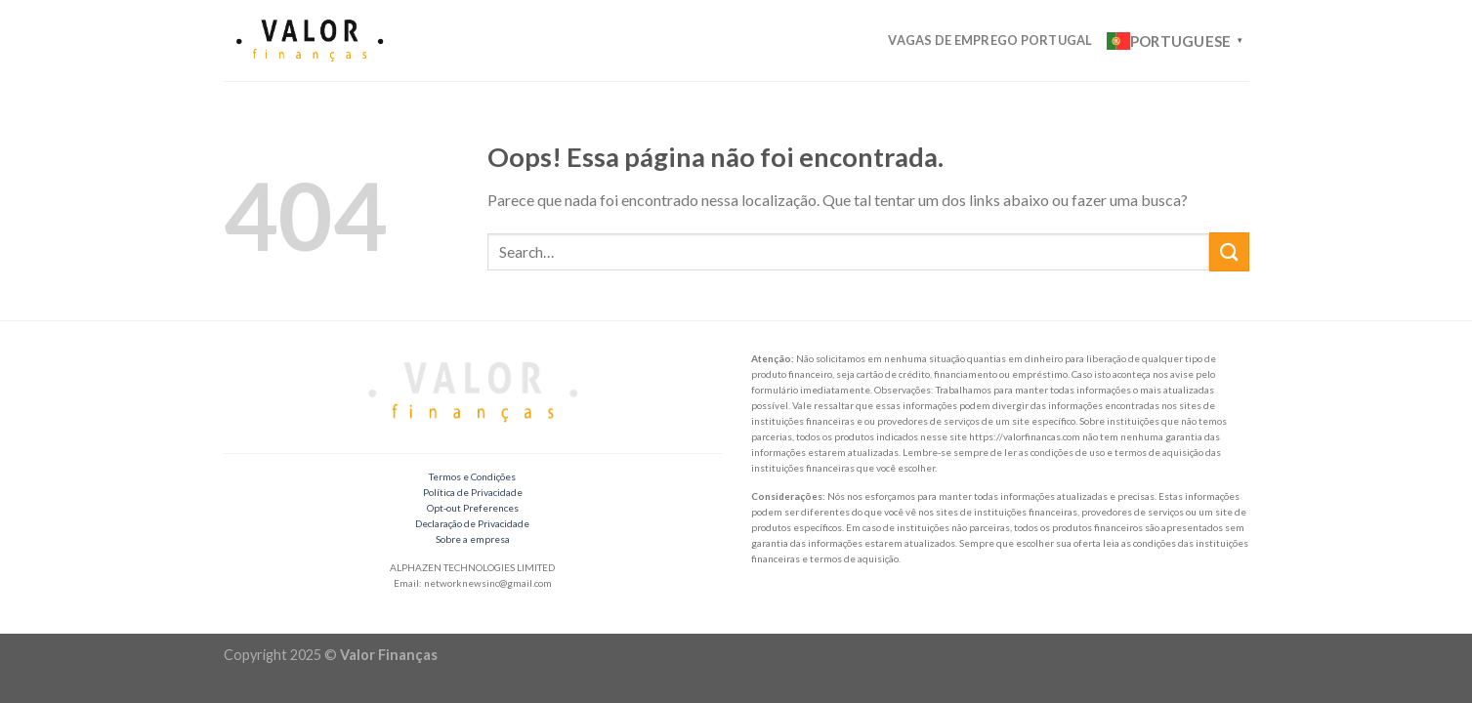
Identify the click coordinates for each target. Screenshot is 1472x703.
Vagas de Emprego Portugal (990, 40)
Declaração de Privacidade (472, 523)
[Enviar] (1228, 251)
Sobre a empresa (473, 539)
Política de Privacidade (473, 492)
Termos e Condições (472, 476)
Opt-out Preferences (473, 508)
